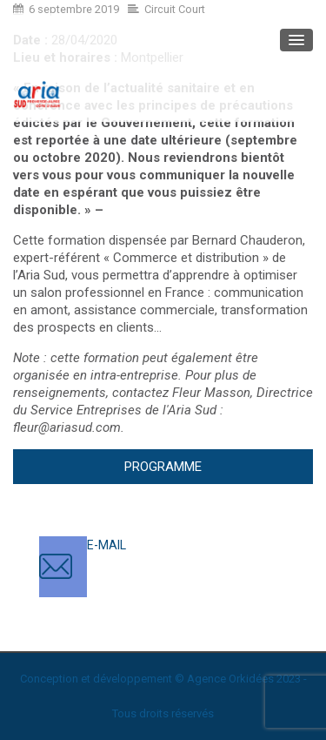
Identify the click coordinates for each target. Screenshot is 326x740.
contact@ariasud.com (147, 562)
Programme (163, 466)
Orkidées (251, 678)
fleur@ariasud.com (67, 427)
